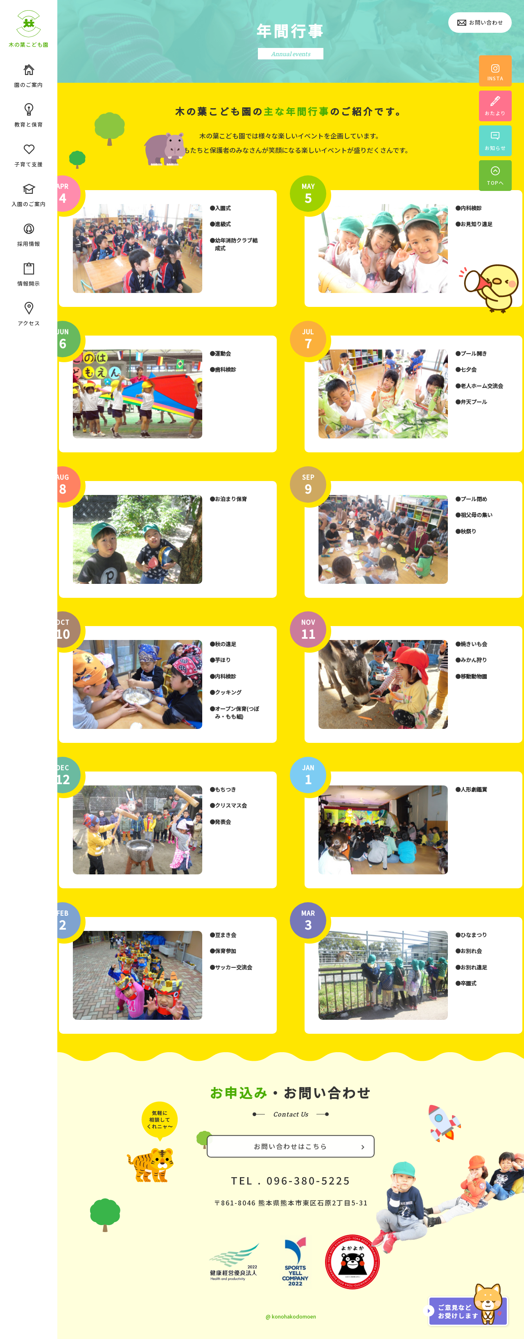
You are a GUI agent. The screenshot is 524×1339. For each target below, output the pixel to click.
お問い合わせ (480, 23)
